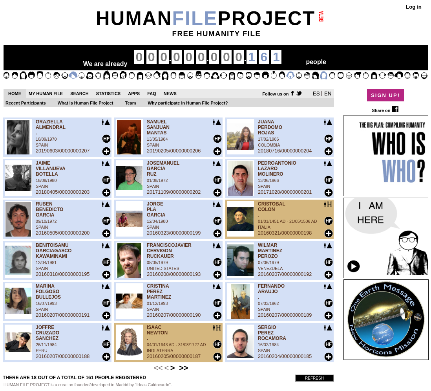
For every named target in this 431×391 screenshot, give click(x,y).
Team (130, 103)
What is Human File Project (85, 103)
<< (158, 367)
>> (183, 367)
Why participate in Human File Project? (188, 103)
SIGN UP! (385, 95)
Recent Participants (25, 103)
